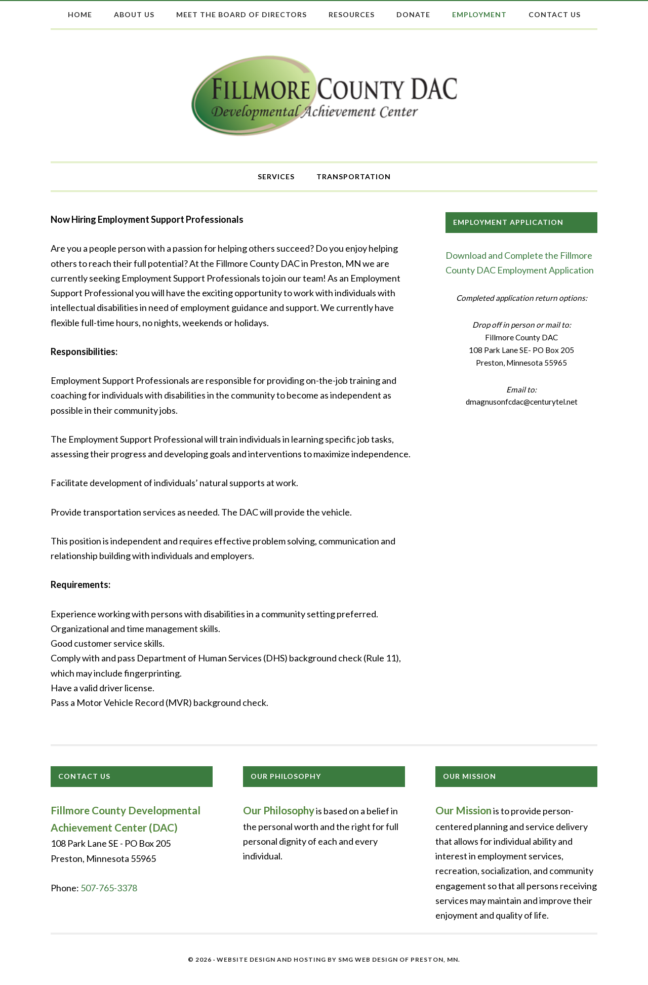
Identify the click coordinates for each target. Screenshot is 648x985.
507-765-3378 (108, 887)
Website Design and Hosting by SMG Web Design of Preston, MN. (338, 959)
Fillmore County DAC (324, 95)
